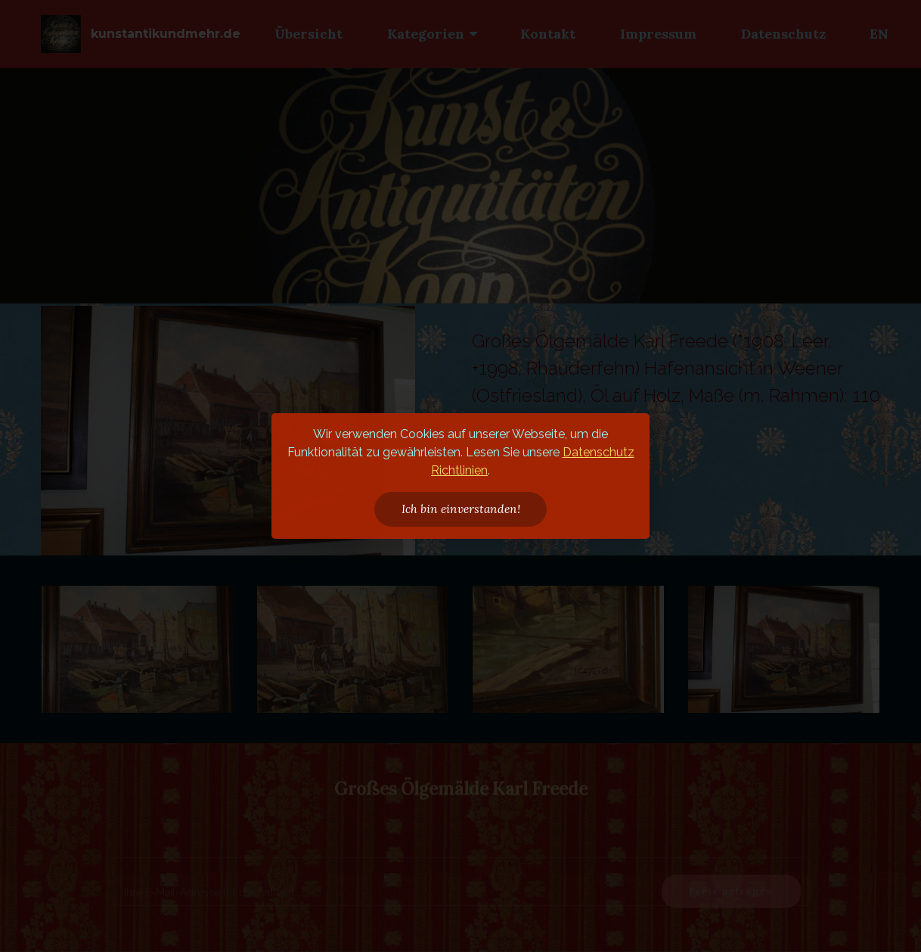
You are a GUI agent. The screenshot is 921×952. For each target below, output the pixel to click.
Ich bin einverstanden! (461, 508)
